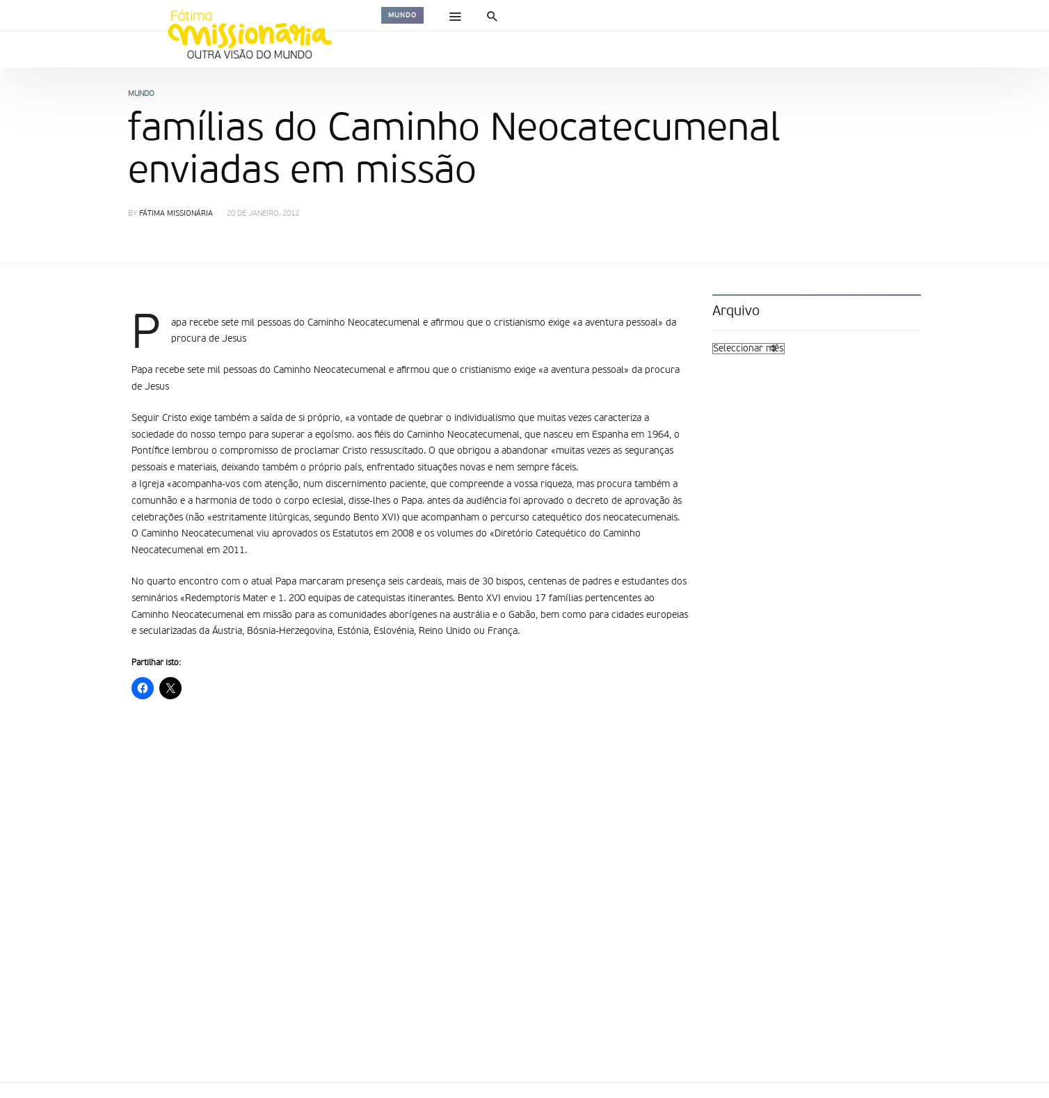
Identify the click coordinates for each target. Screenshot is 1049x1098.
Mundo (402, 15)
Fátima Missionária (176, 214)
